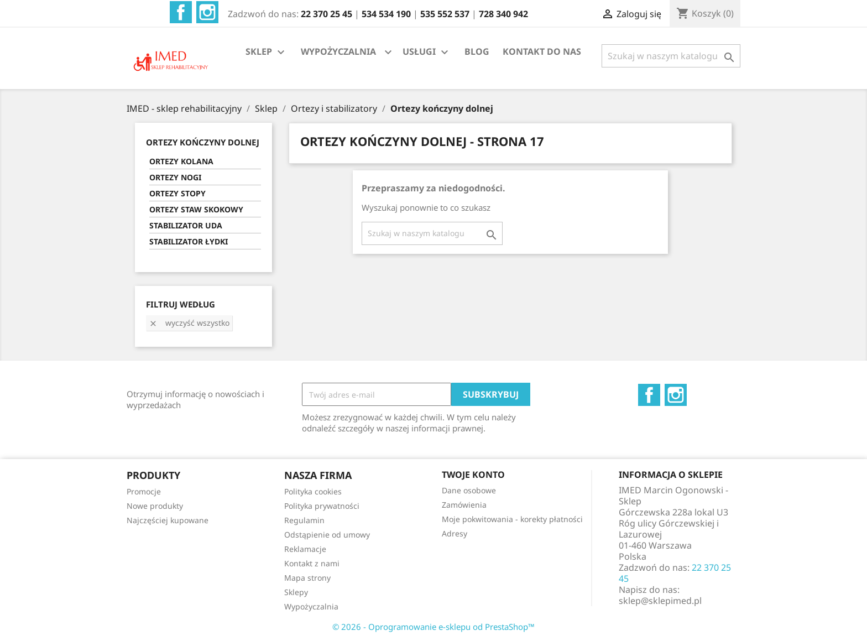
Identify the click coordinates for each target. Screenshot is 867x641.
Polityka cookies (313, 491)
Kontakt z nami (312, 563)
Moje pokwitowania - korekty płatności (512, 519)
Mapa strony (307, 577)
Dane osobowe (469, 490)
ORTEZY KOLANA (181, 161)
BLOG (476, 51)
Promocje (144, 491)
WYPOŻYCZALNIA (338, 51)
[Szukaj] (671, 55)
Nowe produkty (155, 506)
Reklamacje (305, 549)
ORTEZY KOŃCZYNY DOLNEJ (202, 142)
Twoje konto (473, 474)
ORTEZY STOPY (177, 193)
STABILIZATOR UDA (185, 225)
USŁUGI (427, 52)
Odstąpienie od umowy (327, 534)
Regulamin (304, 520)
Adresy (454, 533)
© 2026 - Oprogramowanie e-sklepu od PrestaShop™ (433, 626)
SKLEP (267, 52)
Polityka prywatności (321, 506)
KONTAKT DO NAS (542, 51)
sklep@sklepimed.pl (660, 601)
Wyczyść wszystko (189, 322)
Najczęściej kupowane (167, 520)
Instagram (207, 12)
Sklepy (296, 592)
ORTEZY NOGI (175, 177)
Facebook (181, 12)
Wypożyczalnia (311, 606)
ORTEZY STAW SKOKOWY (196, 209)
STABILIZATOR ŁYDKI (188, 241)
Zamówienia (464, 504)
